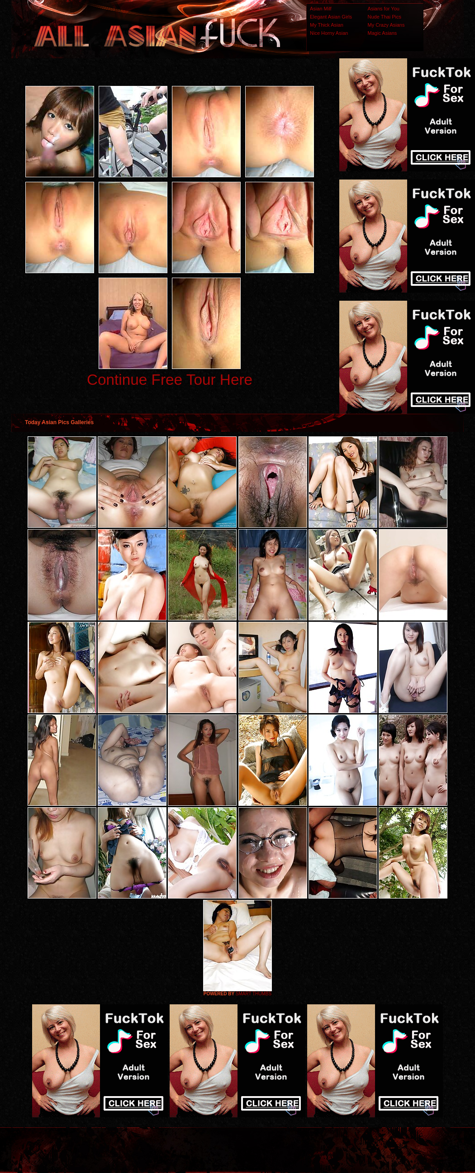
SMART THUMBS (253, 993)
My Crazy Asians (386, 25)
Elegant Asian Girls (331, 16)
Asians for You (383, 8)
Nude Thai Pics (384, 16)
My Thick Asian (326, 25)
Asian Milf (321, 8)
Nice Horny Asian (329, 33)
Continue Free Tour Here (169, 379)
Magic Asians (382, 33)
